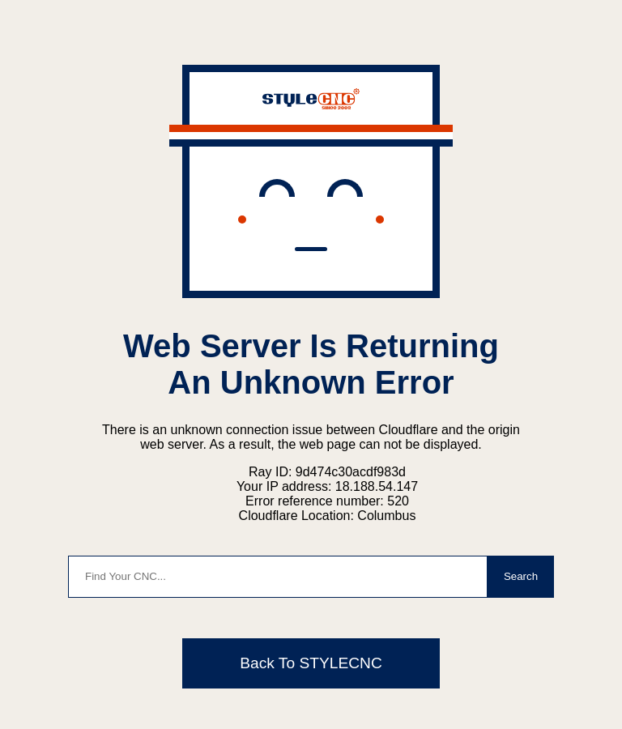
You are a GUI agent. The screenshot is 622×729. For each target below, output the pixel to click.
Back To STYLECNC (311, 662)
